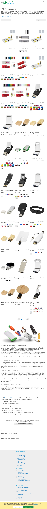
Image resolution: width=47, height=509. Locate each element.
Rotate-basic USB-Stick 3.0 (35, 101)
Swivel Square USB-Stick (20, 220)
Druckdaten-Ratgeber (21, 458)
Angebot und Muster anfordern (23, 461)
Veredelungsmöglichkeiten (9, 397)
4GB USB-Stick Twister (5, 101)
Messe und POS (21, 470)
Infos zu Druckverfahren (22, 456)
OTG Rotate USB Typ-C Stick (6, 220)
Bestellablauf (19, 454)
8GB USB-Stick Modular (20, 73)
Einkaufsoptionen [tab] (6, 20)
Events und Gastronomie (23, 473)
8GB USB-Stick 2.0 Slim (20, 46)
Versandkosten (21, 491)
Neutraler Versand (21, 463)
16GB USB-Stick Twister (5, 73)
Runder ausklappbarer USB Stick (22, 302)
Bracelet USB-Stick (33, 220)
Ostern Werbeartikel (22, 479)
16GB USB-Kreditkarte (5, 46)
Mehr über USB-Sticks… (6, 16)
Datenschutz (20, 494)
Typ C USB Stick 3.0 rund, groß (36, 276)
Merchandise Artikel (22, 482)
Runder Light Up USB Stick (6, 276)
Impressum (20, 497)
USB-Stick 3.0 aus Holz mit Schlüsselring (20, 133)
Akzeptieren (28, 507)
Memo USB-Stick (18, 158)
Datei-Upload (19, 465)
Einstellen (18, 507)
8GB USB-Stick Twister (19, 101)
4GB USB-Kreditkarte (34, 46)
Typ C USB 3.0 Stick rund (35, 190)
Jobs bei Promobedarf (22, 498)
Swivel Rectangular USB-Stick (7, 190)
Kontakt (14, 6)
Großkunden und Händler (23, 490)
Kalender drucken (21, 477)
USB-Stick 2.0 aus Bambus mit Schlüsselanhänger (7, 249)
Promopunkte (20, 462)
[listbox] (22, 51)
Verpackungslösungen (22, 475)
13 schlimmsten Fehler (21, 459)
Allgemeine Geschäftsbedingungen (25, 493)
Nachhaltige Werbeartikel (23, 489)
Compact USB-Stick (19, 276)
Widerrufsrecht (21, 495)
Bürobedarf (20, 476)
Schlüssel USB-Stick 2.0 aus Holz (7, 302)
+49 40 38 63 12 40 (7, 6)
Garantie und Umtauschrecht (23, 487)
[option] (20, 51)
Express (19, 6)
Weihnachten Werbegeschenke (24, 480)
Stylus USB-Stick (33, 248)
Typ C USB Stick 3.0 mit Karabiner (37, 158)
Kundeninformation (21, 455)
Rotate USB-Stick (4, 158)
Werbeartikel (20, 472)
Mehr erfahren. (35, 504)
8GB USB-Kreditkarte (34, 73)
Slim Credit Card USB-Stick (20, 248)
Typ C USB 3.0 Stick (5, 132)
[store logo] (8, 2)
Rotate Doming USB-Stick (20, 190)
